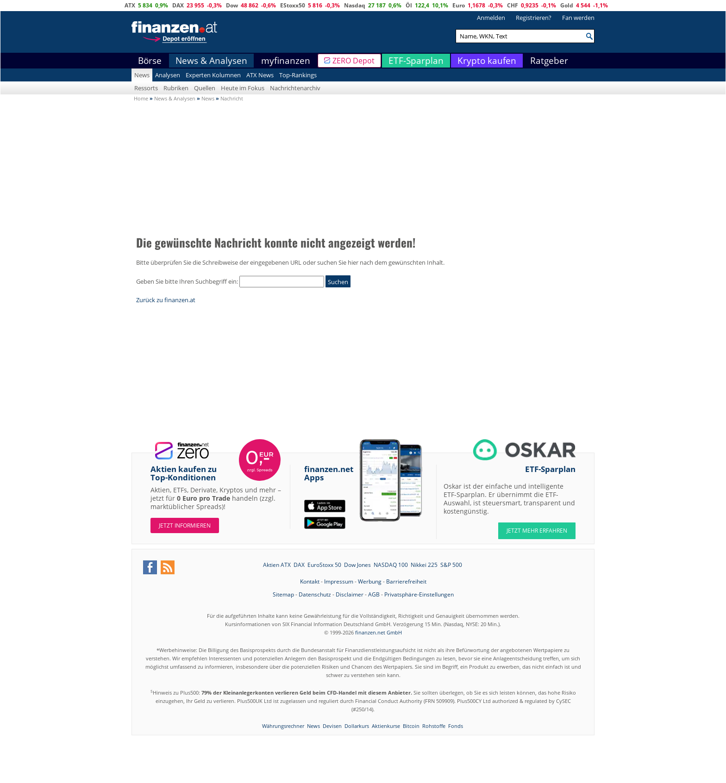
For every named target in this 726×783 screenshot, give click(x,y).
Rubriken (175, 88)
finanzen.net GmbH (378, 632)
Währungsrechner (283, 725)
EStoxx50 (292, 5)
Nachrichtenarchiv (295, 88)
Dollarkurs (356, 725)
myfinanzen (285, 61)
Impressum (338, 581)
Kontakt (309, 581)
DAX (178, 5)
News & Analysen (211, 61)
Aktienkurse (386, 725)
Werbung (370, 581)
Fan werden (578, 17)
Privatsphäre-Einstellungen (419, 594)
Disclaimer (349, 594)
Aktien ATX (277, 565)
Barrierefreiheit (406, 581)
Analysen (167, 75)
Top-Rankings (298, 75)
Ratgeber (549, 61)
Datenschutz (315, 594)
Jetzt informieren (185, 525)
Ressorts (146, 88)
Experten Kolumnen (213, 75)
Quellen (204, 88)
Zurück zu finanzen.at (165, 300)
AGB (374, 594)
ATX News (260, 75)
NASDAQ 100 (391, 565)
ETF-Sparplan (416, 61)
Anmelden (491, 17)
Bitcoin (411, 725)
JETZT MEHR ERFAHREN (537, 530)
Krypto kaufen (486, 61)
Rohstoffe (433, 725)
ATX (130, 5)
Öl (409, 5)
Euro (458, 5)
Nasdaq (354, 5)
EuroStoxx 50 (324, 565)
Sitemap (283, 594)
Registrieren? (533, 17)
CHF (512, 5)
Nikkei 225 (424, 565)
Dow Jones (357, 565)
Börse (150, 61)
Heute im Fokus (242, 88)
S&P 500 (451, 565)
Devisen (332, 725)
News (142, 75)
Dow (232, 5)
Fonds (455, 725)
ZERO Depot (353, 61)
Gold (566, 5)
